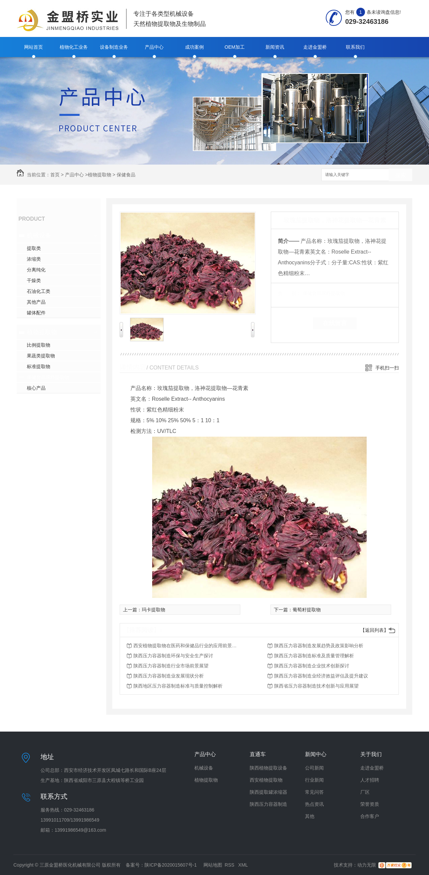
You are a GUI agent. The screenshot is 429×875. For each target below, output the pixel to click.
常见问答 (314, 792)
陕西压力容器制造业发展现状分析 (168, 676)
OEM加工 (235, 47)
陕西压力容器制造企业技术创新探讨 (311, 665)
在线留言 (335, 323)
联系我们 (355, 47)
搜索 (400, 175)
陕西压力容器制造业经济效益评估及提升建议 (321, 676)
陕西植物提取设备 (268, 768)
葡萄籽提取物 (307, 609)
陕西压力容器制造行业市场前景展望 (170, 665)
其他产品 (36, 302)
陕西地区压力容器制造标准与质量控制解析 (178, 686)
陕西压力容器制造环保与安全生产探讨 (173, 655)
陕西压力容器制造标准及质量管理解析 (314, 655)
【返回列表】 (374, 630)
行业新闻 (314, 780)
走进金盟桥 (315, 47)
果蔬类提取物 (41, 355)
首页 (55, 174)
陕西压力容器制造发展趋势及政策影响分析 (318, 645)
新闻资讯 (274, 47)
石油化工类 (38, 291)
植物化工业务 (74, 47)
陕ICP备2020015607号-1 (170, 865)
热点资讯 (314, 804)
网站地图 (212, 865)
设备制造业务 (114, 47)
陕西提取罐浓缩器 (268, 792)
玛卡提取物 (153, 609)
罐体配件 (36, 312)
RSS (230, 865)
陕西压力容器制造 (268, 804)
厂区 (365, 792)
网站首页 (33, 47)
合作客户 (369, 816)
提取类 (34, 248)
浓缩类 (34, 259)
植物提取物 (99, 174)
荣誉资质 (369, 804)
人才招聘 (369, 780)
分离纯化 (36, 269)
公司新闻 (314, 768)
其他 (309, 816)
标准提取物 (38, 366)
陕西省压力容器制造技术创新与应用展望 (316, 686)
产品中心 (154, 47)
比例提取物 (38, 345)
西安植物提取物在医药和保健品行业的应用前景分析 (187, 645)
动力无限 (366, 865)
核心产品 (36, 388)
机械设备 (39, 235)
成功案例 (194, 47)
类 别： (289, 293)
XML (243, 865)
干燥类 (34, 280)
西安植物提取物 (266, 780)
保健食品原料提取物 (48, 377)
